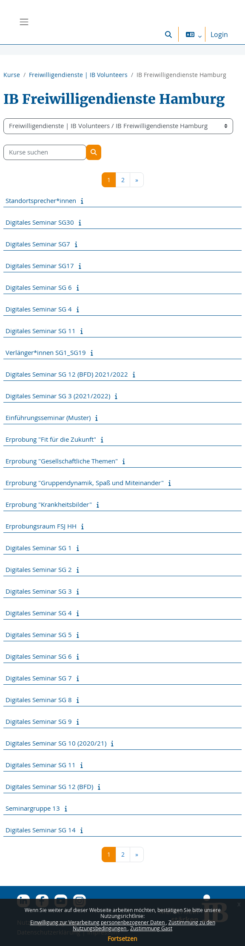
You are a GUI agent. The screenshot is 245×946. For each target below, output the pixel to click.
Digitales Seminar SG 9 (39, 721)
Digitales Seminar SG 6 (39, 287)
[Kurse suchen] (44, 152)
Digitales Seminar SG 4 (39, 309)
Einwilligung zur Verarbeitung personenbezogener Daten (98, 922)
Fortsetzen (122, 939)
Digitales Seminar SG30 (40, 222)
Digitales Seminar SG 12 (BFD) (49, 786)
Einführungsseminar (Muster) (48, 417)
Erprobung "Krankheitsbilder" (49, 504)
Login (219, 34)
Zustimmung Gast (151, 928)
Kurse (11, 75)
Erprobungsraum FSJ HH (41, 526)
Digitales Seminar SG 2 (39, 569)
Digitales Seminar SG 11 (41, 330)
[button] (168, 34)
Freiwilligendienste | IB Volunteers (78, 75)
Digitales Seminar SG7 (38, 244)
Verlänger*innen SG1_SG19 (46, 352)
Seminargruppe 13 (33, 808)
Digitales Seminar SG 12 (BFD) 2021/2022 (67, 374)
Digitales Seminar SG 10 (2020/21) (56, 743)
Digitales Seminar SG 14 (41, 830)
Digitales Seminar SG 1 (39, 547)
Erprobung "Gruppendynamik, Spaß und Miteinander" (85, 482)
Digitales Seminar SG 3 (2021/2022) (58, 396)
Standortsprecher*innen (41, 200)
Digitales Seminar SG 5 (39, 634)
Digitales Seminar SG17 (40, 265)
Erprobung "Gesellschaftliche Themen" (62, 461)
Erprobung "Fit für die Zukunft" (51, 439)
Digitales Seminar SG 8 (39, 699)
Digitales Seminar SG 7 (39, 678)
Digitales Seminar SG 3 (39, 591)
